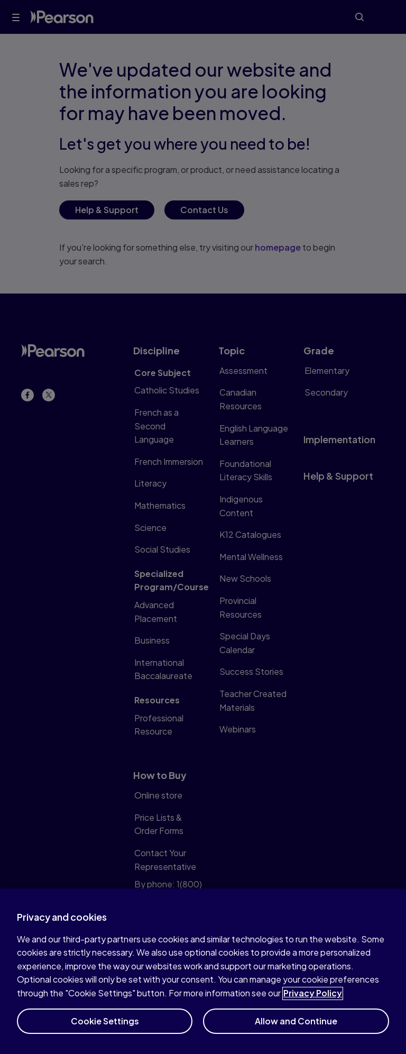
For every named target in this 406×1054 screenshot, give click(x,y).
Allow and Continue (296, 1027)
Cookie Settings (105, 1027)
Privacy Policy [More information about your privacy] (312, 999)
